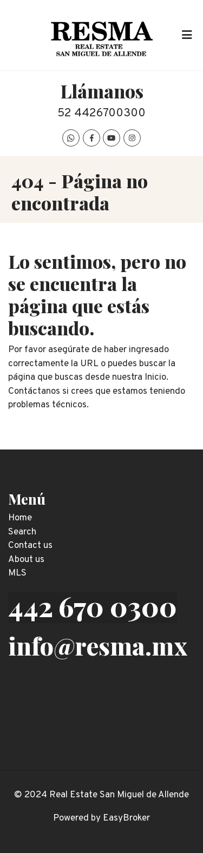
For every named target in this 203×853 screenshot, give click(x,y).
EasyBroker (126, 818)
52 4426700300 (101, 113)
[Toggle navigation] (187, 35)
